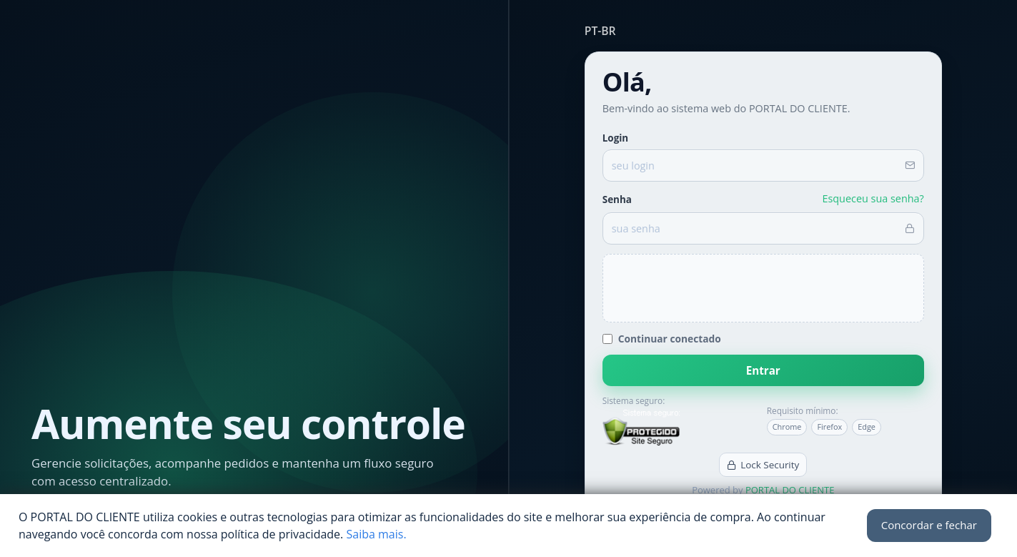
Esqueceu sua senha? (872, 198)
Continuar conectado (661, 338)
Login (615, 138)
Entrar (763, 370)
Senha (617, 199)
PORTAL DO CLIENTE (789, 489)
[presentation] (763, 288)
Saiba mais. (376, 534)
